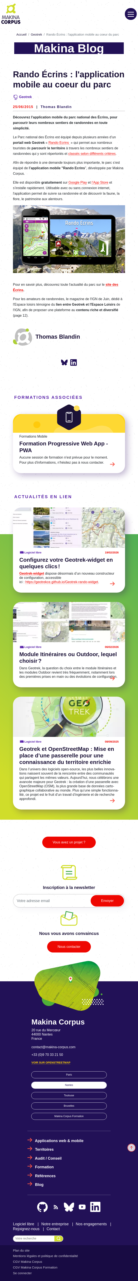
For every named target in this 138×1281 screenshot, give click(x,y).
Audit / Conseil (48, 1158)
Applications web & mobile (59, 1141)
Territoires (44, 1149)
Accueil (21, 34)
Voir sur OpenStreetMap (50, 1062)
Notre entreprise (55, 1224)
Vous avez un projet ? (69, 842)
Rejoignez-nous (26, 1229)
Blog (39, 1185)
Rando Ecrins (59, 142)
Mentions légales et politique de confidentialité (45, 1256)
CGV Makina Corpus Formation (35, 1267)
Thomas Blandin (56, 107)
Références (45, 1176)
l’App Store (100, 182)
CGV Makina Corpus (27, 1261)
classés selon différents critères (92, 153)
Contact (53, 1229)
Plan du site (21, 1250)
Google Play (77, 182)
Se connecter (22, 1273)
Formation (44, 1167)
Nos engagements (91, 1224)
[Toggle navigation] (131, 14)
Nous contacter (69, 946)
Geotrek (36, 34)
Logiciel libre (23, 1224)
